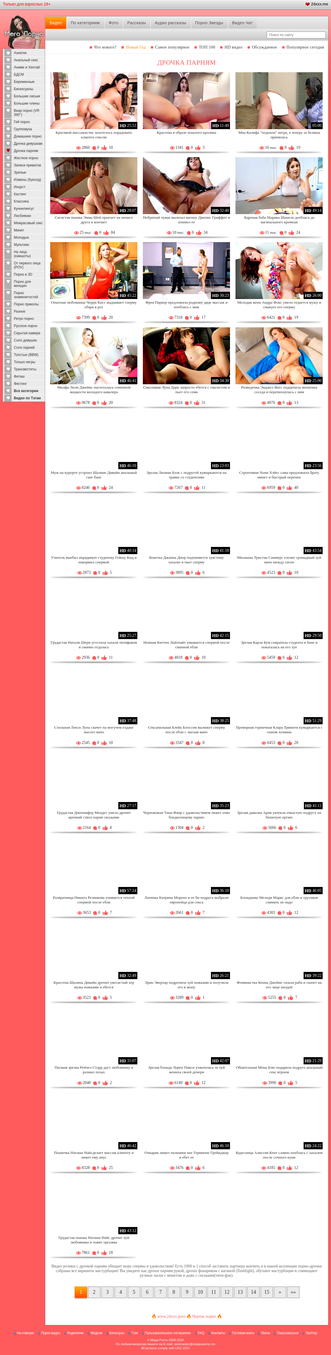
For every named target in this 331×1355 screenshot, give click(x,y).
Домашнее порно (28, 136)
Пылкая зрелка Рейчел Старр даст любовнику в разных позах (94, 1069)
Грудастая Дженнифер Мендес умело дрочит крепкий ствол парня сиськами (94, 814)
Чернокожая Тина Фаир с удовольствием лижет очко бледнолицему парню (186, 814)
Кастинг (20, 194)
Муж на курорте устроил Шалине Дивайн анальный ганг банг (94, 474)
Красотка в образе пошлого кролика (186, 132)
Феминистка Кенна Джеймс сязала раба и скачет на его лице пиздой (279, 984)
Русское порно (25, 326)
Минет (19, 230)
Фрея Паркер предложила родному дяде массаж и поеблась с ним (186, 304)
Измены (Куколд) (27, 180)
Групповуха (23, 129)
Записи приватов (27, 165)
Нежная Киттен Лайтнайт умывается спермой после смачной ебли (186, 644)
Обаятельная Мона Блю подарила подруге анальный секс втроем (279, 1069)
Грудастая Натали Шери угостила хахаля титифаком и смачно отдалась (94, 644)
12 (226, 1292)
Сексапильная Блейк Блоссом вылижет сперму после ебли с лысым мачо (186, 729)
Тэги (134, 1333)
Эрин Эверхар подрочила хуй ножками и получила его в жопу (187, 984)
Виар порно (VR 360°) (27, 113)
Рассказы (136, 23)
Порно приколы (26, 304)
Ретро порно (24, 319)
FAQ (201, 1333)
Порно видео (50, 1333)
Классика (21, 201)
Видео (56, 23)
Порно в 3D (23, 274)
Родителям (75, 1333)
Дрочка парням (26, 151)
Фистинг (20, 384)
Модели (96, 1333)
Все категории (26, 391)
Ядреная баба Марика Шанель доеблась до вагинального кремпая (279, 219)
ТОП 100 (207, 47)
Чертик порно (204, 1316)
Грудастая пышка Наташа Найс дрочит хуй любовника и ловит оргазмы (93, 1239)
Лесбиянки (22, 216)
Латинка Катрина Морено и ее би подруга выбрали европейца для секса (186, 899)
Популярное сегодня (305, 47)
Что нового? (105, 47)
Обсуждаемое (264, 47)
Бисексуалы (23, 89)
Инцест (19, 187)
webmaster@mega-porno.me (194, 1344)
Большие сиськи (27, 96)
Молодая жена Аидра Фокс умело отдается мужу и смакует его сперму (279, 304)
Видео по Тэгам (27, 398)
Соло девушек (25, 340)
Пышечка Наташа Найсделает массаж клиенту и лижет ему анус (94, 1154)
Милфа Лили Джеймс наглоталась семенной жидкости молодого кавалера (93, 389)
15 (266, 1292)
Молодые (21, 237)
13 (240, 1292)
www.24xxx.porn (171, 1316)
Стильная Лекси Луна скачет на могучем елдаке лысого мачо (93, 729)
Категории (116, 1333)
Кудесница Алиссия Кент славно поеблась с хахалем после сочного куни (279, 1154)
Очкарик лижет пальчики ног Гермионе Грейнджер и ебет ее (186, 1154)
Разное (19, 311)
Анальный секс (26, 60)
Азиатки (20, 53)
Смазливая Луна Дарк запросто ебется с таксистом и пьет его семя (186, 389)
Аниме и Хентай (27, 67)
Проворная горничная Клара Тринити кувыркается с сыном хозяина (279, 729)
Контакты (218, 1333)
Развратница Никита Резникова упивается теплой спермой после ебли (94, 899)
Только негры (24, 362)
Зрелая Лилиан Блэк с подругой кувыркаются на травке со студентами (187, 474)
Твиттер (311, 1333)
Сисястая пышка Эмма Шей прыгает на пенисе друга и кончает (94, 219)
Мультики (21, 245)
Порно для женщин (22, 284)
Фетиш (19, 376)
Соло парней (24, 348)
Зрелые (20, 172)
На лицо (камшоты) (22, 254)
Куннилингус (24, 209)
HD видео (233, 47)
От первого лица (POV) (27, 265)
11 (213, 1292)
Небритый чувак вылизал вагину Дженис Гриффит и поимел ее (186, 219)
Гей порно (22, 122)
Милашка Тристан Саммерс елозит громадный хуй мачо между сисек (279, 559)
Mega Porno (159, 1340)
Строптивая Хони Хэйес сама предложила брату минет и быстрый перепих (279, 474)
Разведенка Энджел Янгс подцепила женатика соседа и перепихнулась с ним (279, 389)
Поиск (265, 1333)
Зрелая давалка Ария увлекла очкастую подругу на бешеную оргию (279, 814)
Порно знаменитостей (26, 295)
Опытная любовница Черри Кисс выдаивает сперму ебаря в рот (94, 304)
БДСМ (19, 75)
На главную (25, 1333)
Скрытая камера (27, 333)
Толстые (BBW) (26, 355)
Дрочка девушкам (28, 144)
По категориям (85, 23)
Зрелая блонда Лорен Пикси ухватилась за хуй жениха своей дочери (186, 1069)
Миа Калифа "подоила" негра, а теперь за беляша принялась (279, 134)
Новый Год (136, 47)
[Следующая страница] (280, 1292)
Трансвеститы (25, 369)
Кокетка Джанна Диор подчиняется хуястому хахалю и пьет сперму (186, 559)
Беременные (24, 82)
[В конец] (293, 1292)
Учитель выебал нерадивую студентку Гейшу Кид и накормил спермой (94, 559)
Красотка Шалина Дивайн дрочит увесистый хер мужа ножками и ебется (93, 984)
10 (200, 1292)
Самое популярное (172, 47)
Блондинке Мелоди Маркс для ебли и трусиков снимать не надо (279, 899)
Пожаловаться (287, 1333)
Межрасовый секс (28, 223)
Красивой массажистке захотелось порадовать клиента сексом (94, 134)
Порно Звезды (209, 23)
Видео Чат (242, 23)
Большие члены (27, 103)
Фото (114, 23)
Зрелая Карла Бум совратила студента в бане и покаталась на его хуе (279, 644)
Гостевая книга (243, 1333)
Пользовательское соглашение (168, 1333)
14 (253, 1292)
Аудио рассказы (170, 23)
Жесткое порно (26, 158)
